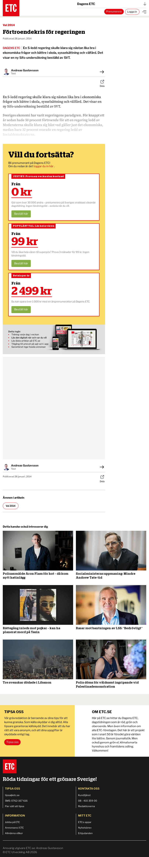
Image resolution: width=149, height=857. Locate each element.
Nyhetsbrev (85, 827)
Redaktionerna (86, 806)
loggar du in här (44, 166)
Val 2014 (9, 25)
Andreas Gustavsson (24, 70)
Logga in (132, 11)
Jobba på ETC (12, 822)
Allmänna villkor (14, 833)
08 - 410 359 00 (87, 800)
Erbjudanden (85, 833)
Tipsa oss (12, 742)
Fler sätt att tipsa (14, 806)
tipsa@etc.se (12, 795)
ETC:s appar (84, 822)
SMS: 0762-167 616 (16, 800)
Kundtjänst (84, 795)
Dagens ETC (111, 4)
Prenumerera (114, 11)
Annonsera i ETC (14, 827)
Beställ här (21, 213)
